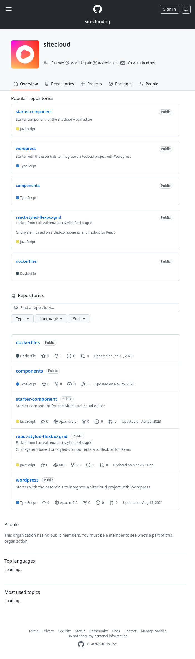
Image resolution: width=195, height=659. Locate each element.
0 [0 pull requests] (84, 356)
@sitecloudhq (108, 62)
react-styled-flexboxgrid (42, 436)
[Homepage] (97, 9)
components (29, 371)
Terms (33, 631)
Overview (25, 83)
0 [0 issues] (71, 356)
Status (80, 631)
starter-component (36, 399)
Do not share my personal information (98, 636)
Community (99, 631)
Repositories (59, 83)
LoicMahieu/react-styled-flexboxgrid (64, 222)
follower (56, 62)
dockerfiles (28, 342)
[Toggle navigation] (8, 9)
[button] (22, 318)
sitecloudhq (97, 21)
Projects (91, 83)
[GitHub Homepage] (81, 644)
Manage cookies (153, 631)
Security (64, 631)
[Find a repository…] (95, 307)
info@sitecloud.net (140, 62)
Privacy (48, 631)
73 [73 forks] (75, 465)
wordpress (27, 480)
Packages (120, 83)
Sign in (169, 9)
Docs (116, 631)
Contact (130, 631)
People (148, 83)
